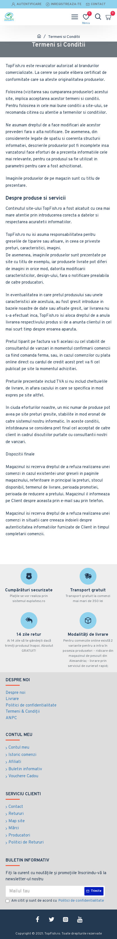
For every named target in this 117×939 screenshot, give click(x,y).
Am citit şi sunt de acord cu (55, 901)
